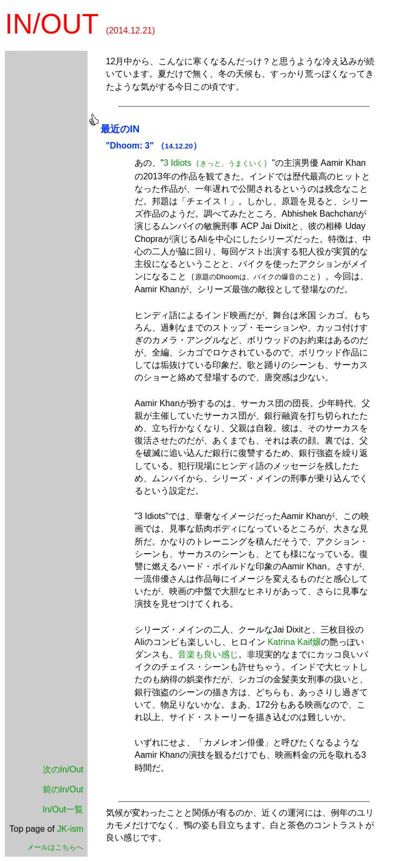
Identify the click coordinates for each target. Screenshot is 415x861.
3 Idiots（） (218, 162)
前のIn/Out (63, 789)
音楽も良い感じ (208, 654)
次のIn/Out (63, 769)
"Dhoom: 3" (130, 145)
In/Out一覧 (63, 809)
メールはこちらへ (55, 847)
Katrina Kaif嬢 (294, 642)
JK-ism (70, 828)
